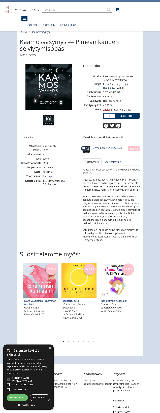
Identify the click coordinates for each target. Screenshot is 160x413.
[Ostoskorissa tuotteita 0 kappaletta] (117, 9)
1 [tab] (63, 341)
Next (138, 300)
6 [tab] (88, 341)
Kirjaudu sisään (68, 24)
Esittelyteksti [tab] (92, 161)
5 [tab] (83, 341)
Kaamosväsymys (40, 31)
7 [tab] (93, 341)
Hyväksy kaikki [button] (17, 397)
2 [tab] (68, 341)
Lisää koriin (127, 116)
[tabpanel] (40, 290)
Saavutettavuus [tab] (113, 161)
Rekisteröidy (48, 24)
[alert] (28, 377)
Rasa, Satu (109, 84)
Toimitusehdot (121, 407)
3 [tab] (73, 341)
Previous (19, 300)
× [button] (50, 348)
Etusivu (33, 24)
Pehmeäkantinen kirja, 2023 (107, 147)
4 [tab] (78, 341)
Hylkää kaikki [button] (40, 397)
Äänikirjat (48, 176)
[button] (109, 10)
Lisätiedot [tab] (27, 137)
